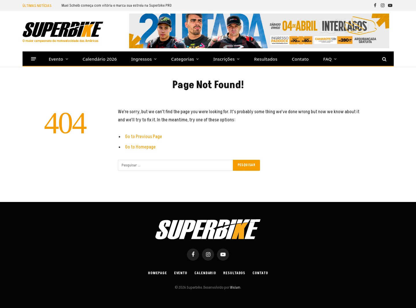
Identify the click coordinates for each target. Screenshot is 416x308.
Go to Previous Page (143, 136)
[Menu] (33, 59)
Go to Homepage (140, 147)
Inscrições (224, 59)
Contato (300, 59)
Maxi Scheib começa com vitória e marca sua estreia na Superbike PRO (117, 5)
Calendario (205, 273)
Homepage (157, 273)
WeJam (234, 287)
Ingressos (141, 59)
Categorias (182, 59)
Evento (56, 59)
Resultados (266, 59)
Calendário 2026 (100, 59)
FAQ (327, 59)
